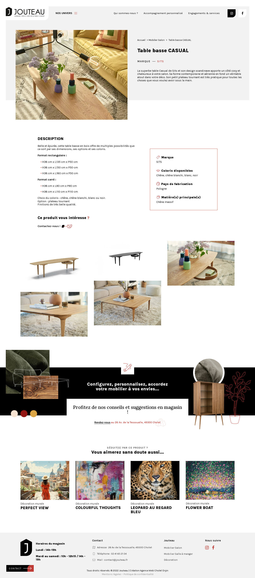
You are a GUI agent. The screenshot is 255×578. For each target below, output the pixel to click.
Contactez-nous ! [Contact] (49, 226)
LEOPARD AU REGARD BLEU (151, 509)
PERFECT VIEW (34, 507)
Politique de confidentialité (138, 574)
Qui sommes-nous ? (126, 13)
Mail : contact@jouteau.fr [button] (112, 559)
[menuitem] (127, 13)
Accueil (141, 40)
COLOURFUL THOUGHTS (98, 507)
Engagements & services (204, 13)
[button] (232, 13)
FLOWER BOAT (199, 507)
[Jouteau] (25, 12)
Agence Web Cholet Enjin (154, 570)
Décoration (171, 559)
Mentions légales (111, 574)
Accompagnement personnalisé (163, 13)
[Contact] (67, 226)
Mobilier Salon (156, 40)
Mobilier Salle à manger (178, 553)
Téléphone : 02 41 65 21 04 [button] (112, 553)
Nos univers (64, 13)
